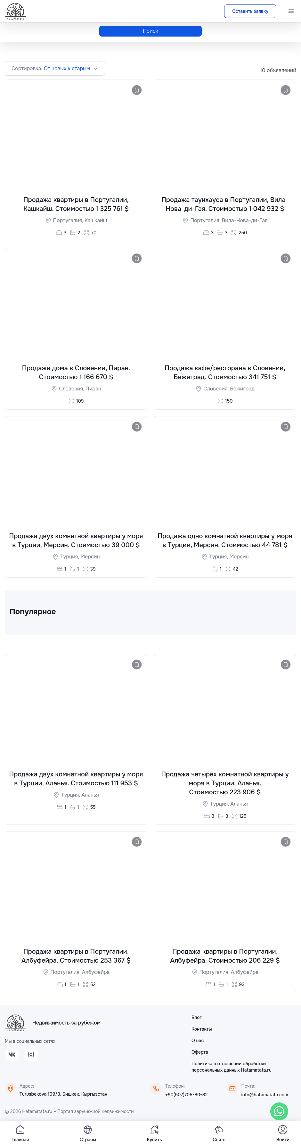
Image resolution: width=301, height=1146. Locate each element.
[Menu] (291, 11)
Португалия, (69, 220)
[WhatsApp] (279, 1111)
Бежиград (242, 388)
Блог (196, 1018)
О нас (197, 1041)
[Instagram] (31, 1055)
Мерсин (90, 557)
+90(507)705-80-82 (186, 1095)
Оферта (199, 1053)
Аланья (90, 795)
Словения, (72, 388)
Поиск (150, 31)
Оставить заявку (250, 11)
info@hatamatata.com (264, 1095)
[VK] (12, 1055)
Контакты (201, 1030)
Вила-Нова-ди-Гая (245, 220)
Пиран (93, 388)
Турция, (70, 557)
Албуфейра (96, 972)
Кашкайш (96, 220)
